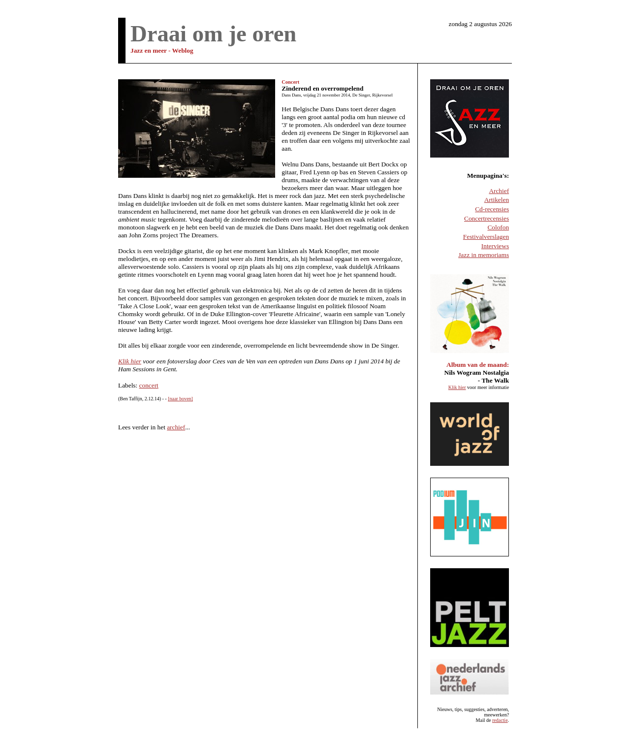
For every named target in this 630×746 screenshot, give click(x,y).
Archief (499, 191)
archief (176, 427)
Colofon (498, 227)
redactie (500, 720)
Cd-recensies (492, 209)
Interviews (495, 246)
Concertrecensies (486, 218)
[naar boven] (180, 398)
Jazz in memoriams (483, 255)
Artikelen (496, 199)
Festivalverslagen (486, 236)
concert (148, 385)
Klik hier (129, 361)
